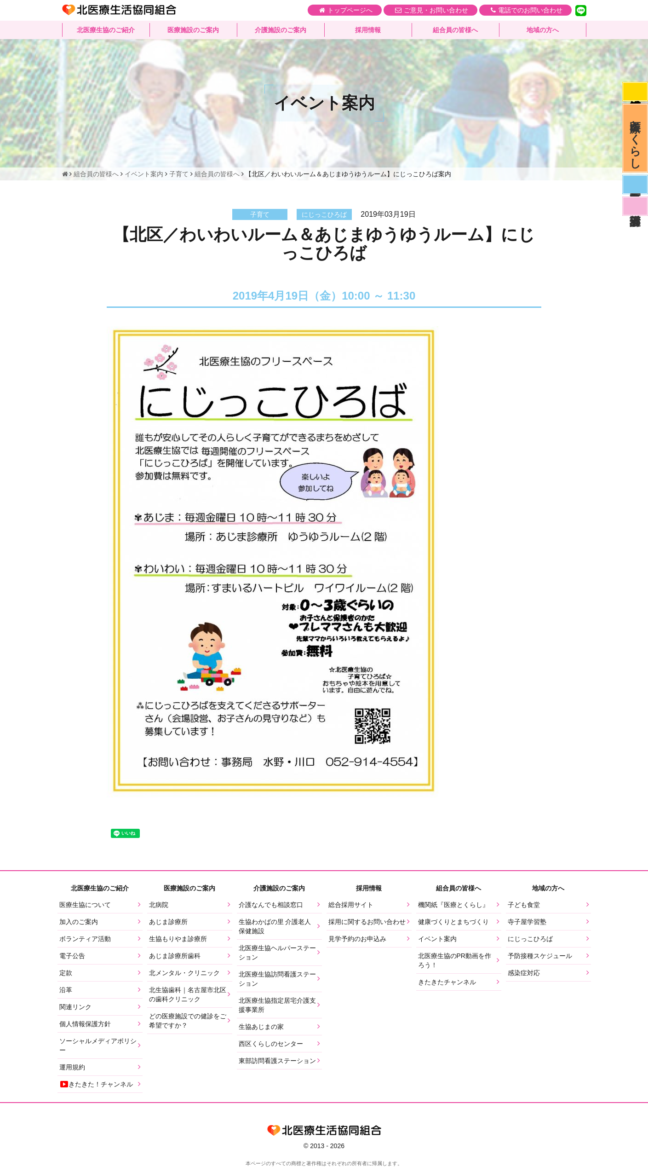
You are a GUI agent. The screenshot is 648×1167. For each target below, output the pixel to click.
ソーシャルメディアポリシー (98, 1045)
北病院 (158, 904)
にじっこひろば (530, 938)
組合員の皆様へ (455, 30)
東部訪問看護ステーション (277, 1060)
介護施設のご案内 (280, 30)
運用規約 (72, 1067)
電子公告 (72, 955)
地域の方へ (543, 30)
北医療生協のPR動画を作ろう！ (454, 960)
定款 (65, 972)
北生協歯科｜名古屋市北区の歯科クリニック (187, 994)
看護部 (635, 206)
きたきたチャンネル (447, 982)
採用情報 (368, 30)
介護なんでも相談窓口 (271, 904)
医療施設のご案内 (193, 30)
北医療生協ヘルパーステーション (277, 952)
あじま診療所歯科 (175, 955)
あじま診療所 (168, 921)
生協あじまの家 (261, 1026)
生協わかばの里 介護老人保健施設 (275, 926)
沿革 (65, 990)
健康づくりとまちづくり (453, 921)
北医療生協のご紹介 (106, 30)
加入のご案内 (78, 921)
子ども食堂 (524, 904)
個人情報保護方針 (85, 1024)
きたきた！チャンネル (96, 1084)
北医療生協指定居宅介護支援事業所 (277, 1005)
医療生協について (85, 904)
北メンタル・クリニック (184, 972)
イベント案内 (437, 938)
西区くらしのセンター (271, 1043)
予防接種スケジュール (540, 955)
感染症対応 (635, 91)
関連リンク (75, 1007)
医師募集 (635, 184)
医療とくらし (635, 138)
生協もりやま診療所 (178, 938)
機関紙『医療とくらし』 (453, 904)
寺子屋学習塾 (527, 921)
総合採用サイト (350, 904)
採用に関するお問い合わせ (367, 921)
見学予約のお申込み (357, 938)
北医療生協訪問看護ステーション (277, 979)
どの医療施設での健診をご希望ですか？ (187, 1020)
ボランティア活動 (85, 938)
